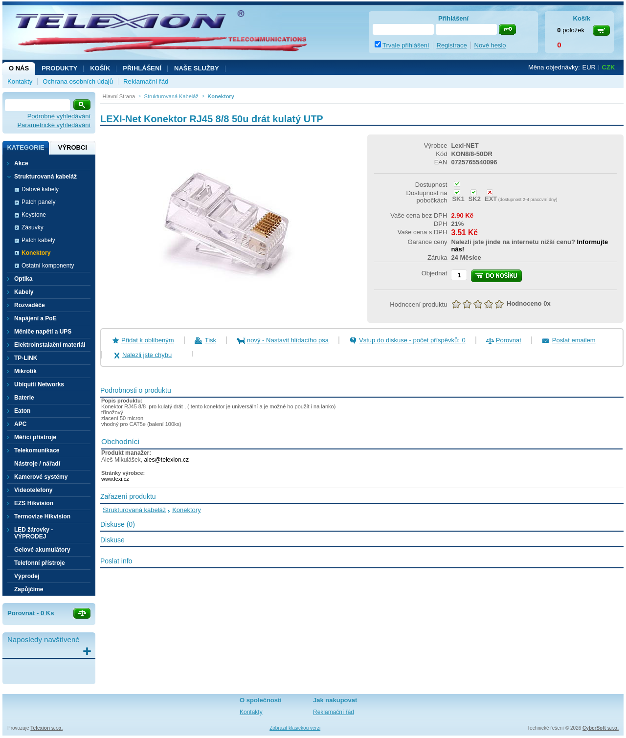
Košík (100, 68)
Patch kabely (38, 240)
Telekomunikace (36, 450)
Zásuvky (33, 227)
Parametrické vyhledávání (53, 125)
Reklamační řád (145, 81)
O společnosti (261, 700)
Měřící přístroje (35, 437)
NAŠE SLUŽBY (196, 68)
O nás (19, 68)
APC (20, 424)
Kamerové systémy (40, 476)
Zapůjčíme (28, 589)
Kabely (23, 292)
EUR (589, 67)
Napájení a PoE (35, 318)
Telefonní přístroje (39, 562)
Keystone (34, 214)
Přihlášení (142, 68)
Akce (21, 163)
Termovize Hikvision (42, 516)
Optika (23, 278)
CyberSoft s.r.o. (600, 728)
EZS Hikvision (33, 503)
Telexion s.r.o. (46, 728)
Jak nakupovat (335, 700)
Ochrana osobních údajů (78, 81)
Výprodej (26, 576)
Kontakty (19, 81)
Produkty (59, 68)
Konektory (36, 252)
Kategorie (25, 147)
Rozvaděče (29, 305)
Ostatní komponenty (48, 265)
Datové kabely (40, 189)
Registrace (452, 45)
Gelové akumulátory (42, 549)
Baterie (24, 397)
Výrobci (72, 147)
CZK (608, 67)
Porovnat (508, 340)
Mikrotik (25, 371)
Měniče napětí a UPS (42, 331)
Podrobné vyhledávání (58, 116)
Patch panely (38, 202)
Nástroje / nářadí (37, 463)
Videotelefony (33, 490)
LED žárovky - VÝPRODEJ (33, 533)
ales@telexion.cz (166, 459)
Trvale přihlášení (405, 45)
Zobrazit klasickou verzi (294, 728)
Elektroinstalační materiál (49, 344)
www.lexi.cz (115, 479)
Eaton (22, 410)
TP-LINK (25, 358)
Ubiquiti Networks (39, 384)
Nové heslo (490, 45)
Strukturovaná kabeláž (134, 510)
